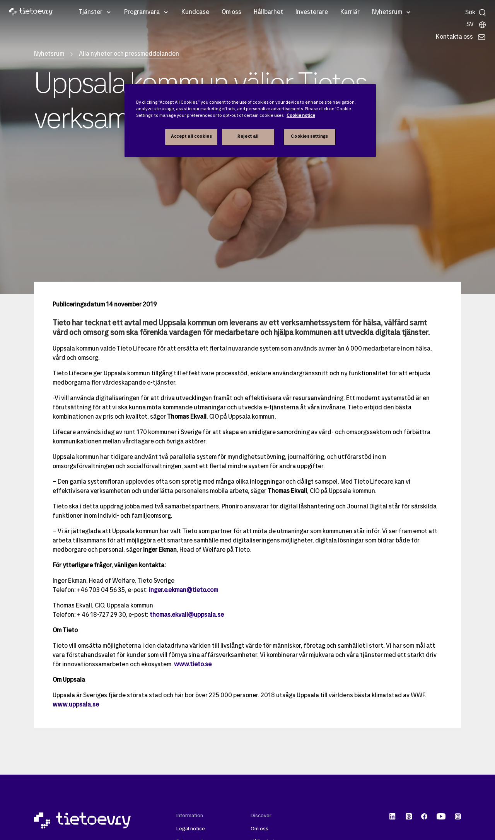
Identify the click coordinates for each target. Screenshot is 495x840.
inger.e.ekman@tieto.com (183, 590)
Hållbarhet (268, 12)
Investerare (311, 12)
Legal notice (190, 829)
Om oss (231, 12)
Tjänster (90, 12)
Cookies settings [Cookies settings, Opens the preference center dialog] (309, 136)
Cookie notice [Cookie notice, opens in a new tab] (301, 115)
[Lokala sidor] (476, 24)
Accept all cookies (191, 136)
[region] (250, 120)
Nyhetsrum (387, 12)
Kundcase (195, 12)
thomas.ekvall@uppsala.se (187, 615)
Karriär (350, 12)
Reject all (248, 136)
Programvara (142, 12)
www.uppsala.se (76, 705)
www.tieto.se (193, 665)
